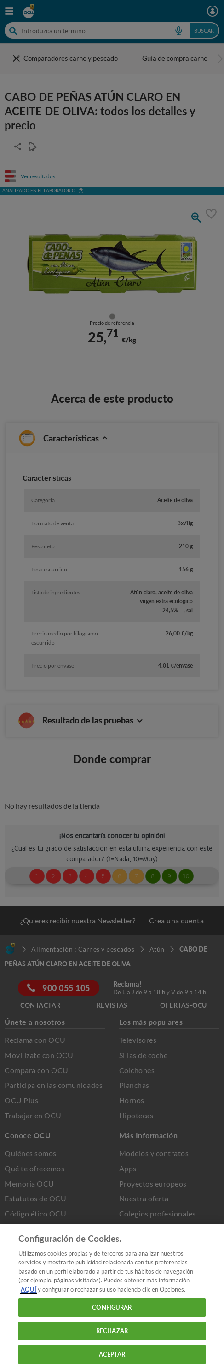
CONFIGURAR (112, 1307)
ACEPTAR (112, 1354)
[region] (112, 1296)
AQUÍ (28, 1289)
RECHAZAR (112, 1330)
